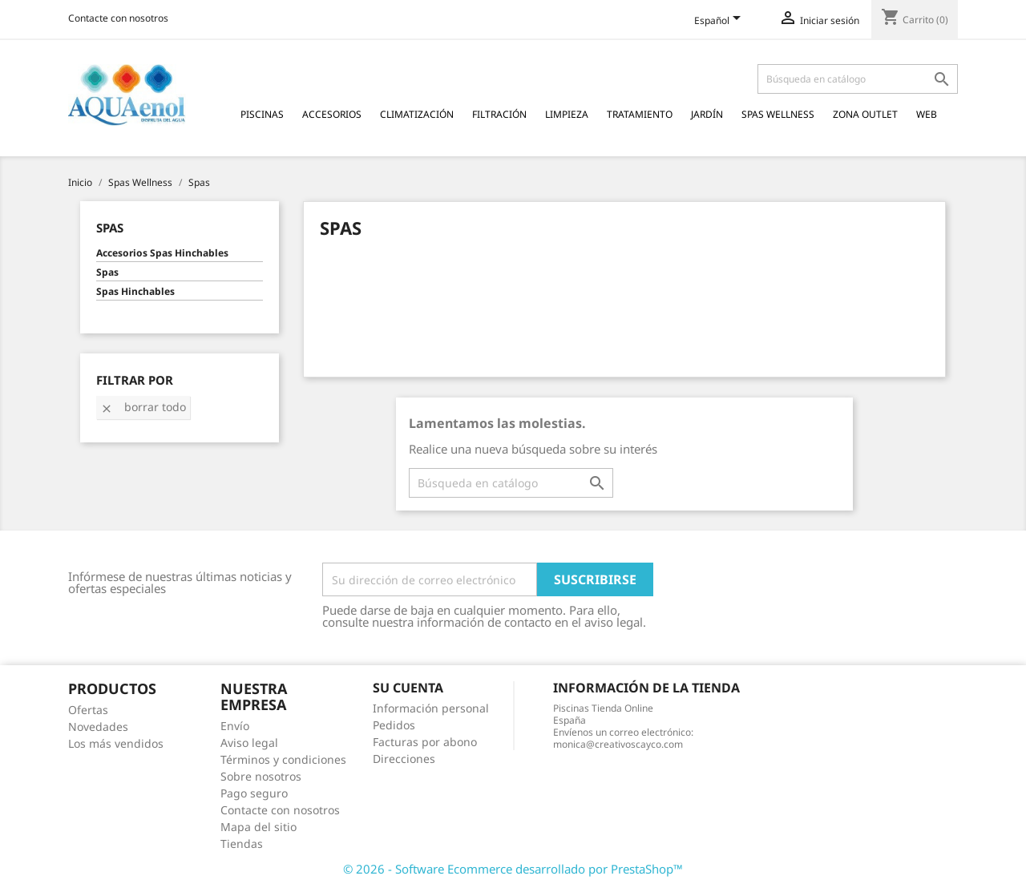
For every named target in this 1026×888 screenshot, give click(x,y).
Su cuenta (408, 687)
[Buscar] (857, 79)
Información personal (431, 708)
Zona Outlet (865, 114)
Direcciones (404, 758)
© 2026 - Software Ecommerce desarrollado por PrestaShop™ (513, 869)
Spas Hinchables (135, 291)
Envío (234, 725)
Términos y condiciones (283, 759)
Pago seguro (254, 793)
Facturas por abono (425, 741)
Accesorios (332, 114)
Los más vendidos (116, 743)
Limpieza (566, 114)
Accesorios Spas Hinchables (162, 253)
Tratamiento (640, 114)
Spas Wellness (777, 114)
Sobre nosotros (260, 776)
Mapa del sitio (258, 826)
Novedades (98, 726)
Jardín (707, 114)
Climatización (417, 114)
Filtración (499, 114)
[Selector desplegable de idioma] (720, 21)
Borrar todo (143, 406)
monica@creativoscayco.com (618, 744)
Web (926, 114)
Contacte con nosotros (118, 18)
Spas (109, 228)
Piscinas (262, 114)
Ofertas (88, 709)
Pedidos (394, 725)
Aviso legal (249, 742)
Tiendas (241, 843)
